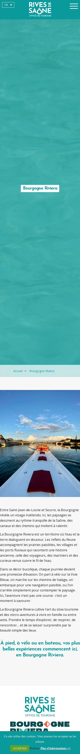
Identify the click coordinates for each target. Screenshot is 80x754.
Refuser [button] (35, 748)
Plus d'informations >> (56, 748)
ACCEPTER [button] (19, 748)
